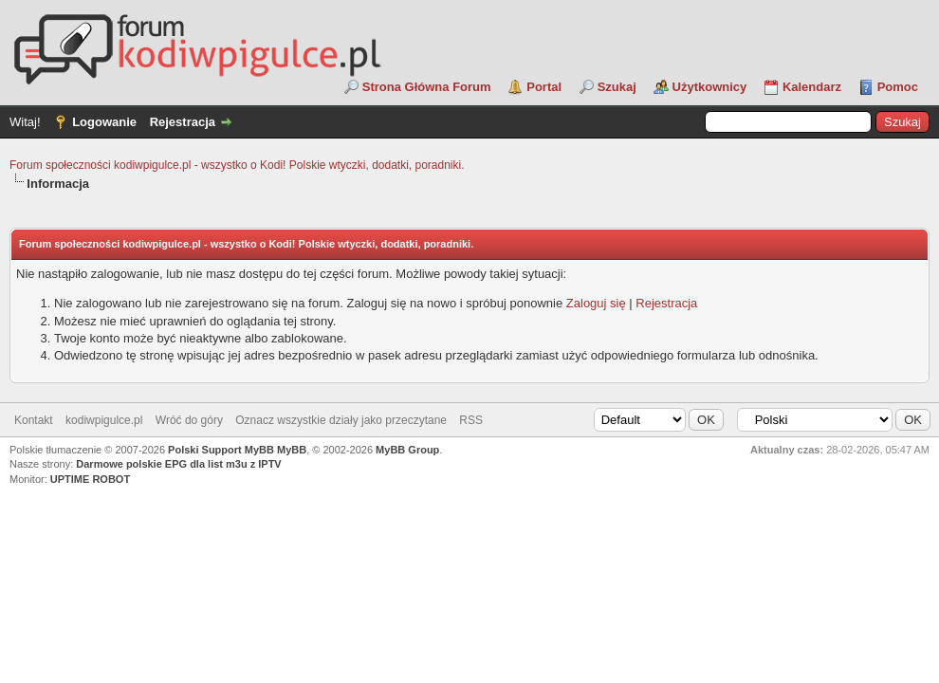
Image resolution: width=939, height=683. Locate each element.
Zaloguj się (596, 303)
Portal (544, 87)
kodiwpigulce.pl (103, 420)
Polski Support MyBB (221, 449)
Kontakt (33, 420)
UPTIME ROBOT (90, 479)
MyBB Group (407, 449)
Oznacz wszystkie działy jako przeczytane (341, 420)
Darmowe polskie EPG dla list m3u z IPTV (178, 464)
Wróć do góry (189, 420)
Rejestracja (182, 122)
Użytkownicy (709, 87)
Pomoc (897, 87)
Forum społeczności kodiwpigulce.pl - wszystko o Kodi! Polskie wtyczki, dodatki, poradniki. (237, 165)
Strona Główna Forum (426, 87)
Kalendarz (811, 87)
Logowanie (104, 122)
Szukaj (617, 87)
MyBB (291, 449)
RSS (471, 420)
